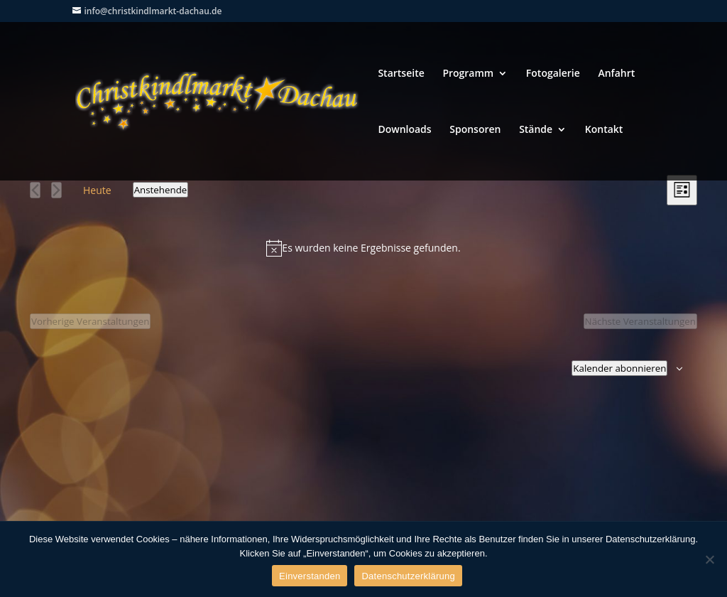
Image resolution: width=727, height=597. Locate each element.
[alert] (363, 248)
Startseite (401, 74)
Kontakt (604, 130)
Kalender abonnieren (619, 368)
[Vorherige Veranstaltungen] (35, 190)
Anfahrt (616, 74)
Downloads (404, 130)
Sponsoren (475, 130)
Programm (467, 74)
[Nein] (709, 559)
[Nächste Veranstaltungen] (56, 190)
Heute (97, 190)
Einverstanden (309, 576)
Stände (535, 130)
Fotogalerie (553, 74)
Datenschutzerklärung (407, 576)
